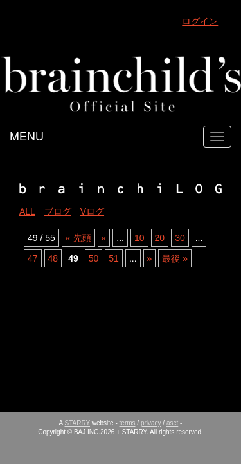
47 (33, 258)
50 (94, 258)
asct (172, 423)
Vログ (92, 211)
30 (180, 238)
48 (53, 258)
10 (139, 238)
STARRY (77, 423)
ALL (27, 211)
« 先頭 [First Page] (78, 238)
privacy (151, 423)
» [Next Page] (149, 258)
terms (128, 423)
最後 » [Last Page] (175, 258)
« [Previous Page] (104, 238)
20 (160, 238)
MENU (27, 136)
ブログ (57, 211)
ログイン (200, 21)
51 (114, 258)
